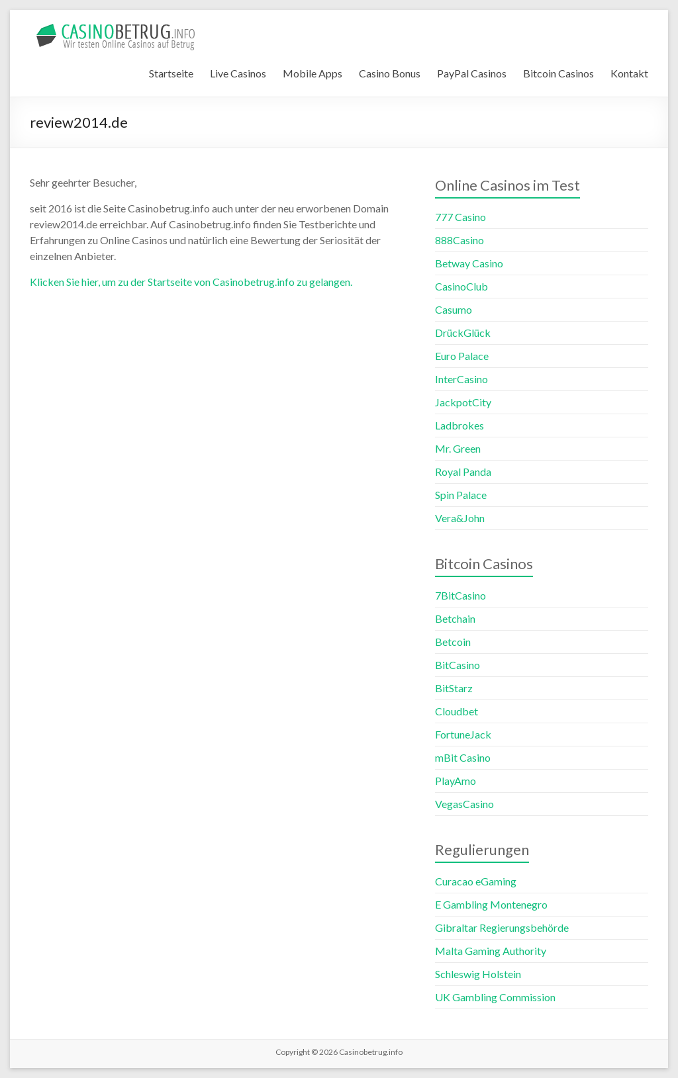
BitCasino (457, 664)
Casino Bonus (389, 73)
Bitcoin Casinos (558, 73)
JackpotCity (463, 402)
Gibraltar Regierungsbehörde (502, 927)
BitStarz (454, 688)
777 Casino (460, 216)
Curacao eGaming (475, 881)
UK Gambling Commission (495, 997)
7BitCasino (460, 595)
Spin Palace (461, 494)
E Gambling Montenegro (491, 904)
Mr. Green (458, 448)
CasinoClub (461, 286)
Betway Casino (469, 263)
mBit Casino (463, 757)
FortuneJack (463, 734)
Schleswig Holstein (478, 973)
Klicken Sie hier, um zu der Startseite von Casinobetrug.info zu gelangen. (191, 281)
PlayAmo (455, 780)
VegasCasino (464, 803)
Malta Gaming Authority (490, 950)
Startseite (171, 73)
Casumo (453, 309)
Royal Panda (463, 471)
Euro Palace (462, 355)
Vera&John (460, 518)
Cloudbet (456, 711)
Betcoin (453, 641)
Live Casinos (238, 73)
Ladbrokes (459, 425)
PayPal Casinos (472, 73)
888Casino (459, 240)
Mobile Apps (312, 73)
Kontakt (629, 73)
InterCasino (461, 379)
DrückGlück (463, 332)
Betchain (455, 618)
